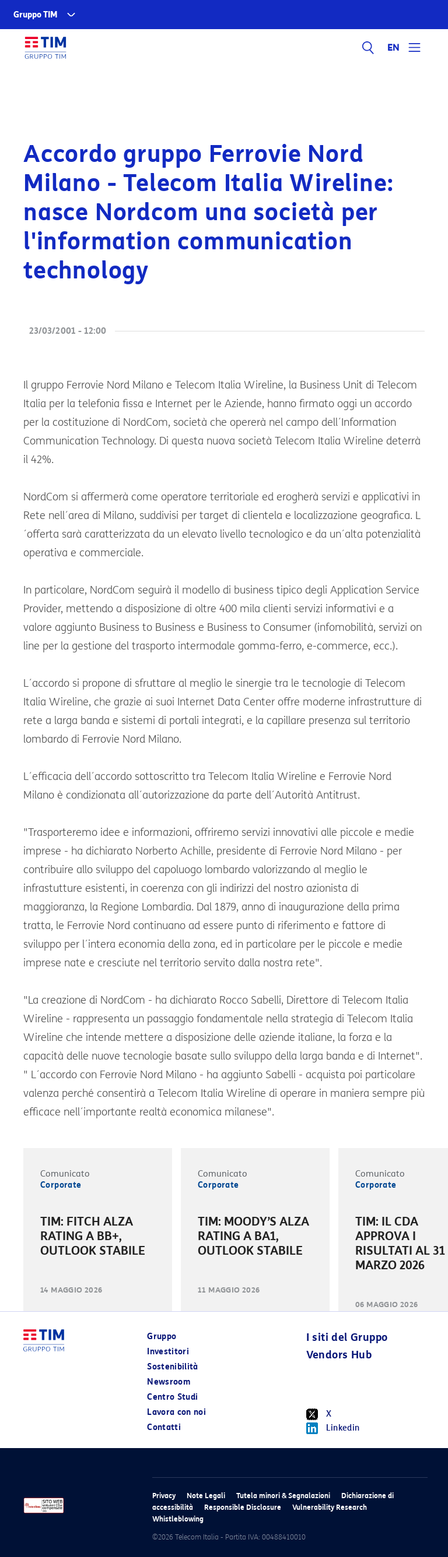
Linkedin (333, 1428)
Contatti (164, 1427)
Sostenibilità (172, 1367)
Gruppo (161, 1336)
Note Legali (206, 1495)
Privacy (164, 1495)
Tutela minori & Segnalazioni (283, 1495)
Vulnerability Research (329, 1507)
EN (393, 48)
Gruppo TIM (35, 15)
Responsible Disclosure (242, 1507)
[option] (97, 1238)
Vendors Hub (339, 1354)
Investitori (168, 1352)
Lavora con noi (176, 1412)
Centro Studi (172, 1397)
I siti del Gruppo (347, 1337)
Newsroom (168, 1382)
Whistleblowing (178, 1518)
